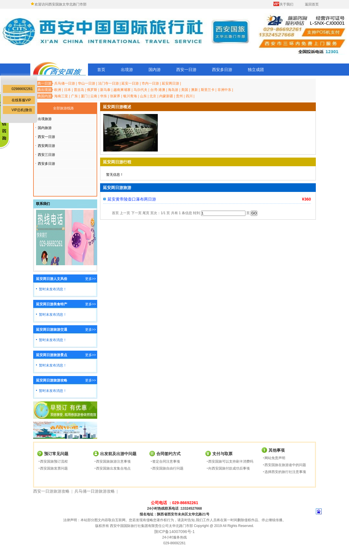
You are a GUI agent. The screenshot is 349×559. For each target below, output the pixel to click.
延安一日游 (130, 83)
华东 (103, 96)
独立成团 (256, 69)
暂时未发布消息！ (53, 289)
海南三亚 (61, 96)
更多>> (90, 279)
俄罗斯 (92, 90)
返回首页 (312, 4)
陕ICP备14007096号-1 (174, 531)
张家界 (115, 96)
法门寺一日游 (108, 83)
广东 (74, 96)
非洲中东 (224, 90)
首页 (101, 69)
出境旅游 (45, 119)
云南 (93, 96)
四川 (189, 96)
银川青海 (130, 96)
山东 (143, 96)
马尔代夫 (140, 90)
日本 (67, 90)
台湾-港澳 (157, 90)
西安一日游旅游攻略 (51, 491)
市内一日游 (150, 83)
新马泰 (105, 90)
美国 (184, 90)
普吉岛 (79, 90)
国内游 (155, 69)
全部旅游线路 (63, 108)
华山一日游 (86, 83)
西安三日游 (46, 155)
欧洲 (57, 90)
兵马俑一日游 (64, 83)
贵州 (179, 96)
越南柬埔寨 (122, 90)
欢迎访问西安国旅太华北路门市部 (61, 4)
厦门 (84, 96)
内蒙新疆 (166, 96)
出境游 (127, 69)
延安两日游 (170, 83)
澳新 (194, 90)
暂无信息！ (114, 175)
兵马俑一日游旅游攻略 (94, 491)
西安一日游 (186, 69)
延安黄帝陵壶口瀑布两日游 (132, 199)
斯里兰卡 (208, 90)
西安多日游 (222, 69)
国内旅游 (45, 128)
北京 (152, 96)
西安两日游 (46, 146)
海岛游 (173, 90)
